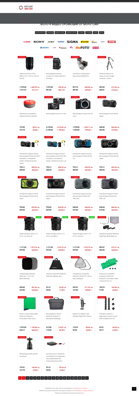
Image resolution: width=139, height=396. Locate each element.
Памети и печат (52, 15)
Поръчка (118, 7)
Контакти (81, 1)
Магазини (74, 1)
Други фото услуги (52, 1)
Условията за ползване (80, 388)
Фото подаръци (40, 1)
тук (83, 393)
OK (134, 389)
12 (64, 378)
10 (57, 378)
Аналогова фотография (98, 15)
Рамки (67, 15)
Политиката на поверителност (83, 390)
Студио (61, 15)
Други (109, 15)
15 (76, 378)
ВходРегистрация (103, 7)
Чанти (86, 15)
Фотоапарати (23, 15)
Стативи (80, 15)
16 (79, 378)
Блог (68, 1)
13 (68, 378)
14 (72, 378)
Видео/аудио (41, 15)
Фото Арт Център (30, 1)
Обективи (32, 15)
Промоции (62, 1)
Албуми (73, 15)
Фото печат (20, 1)
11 (61, 378)
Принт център (22, 21)
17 (83, 378)
